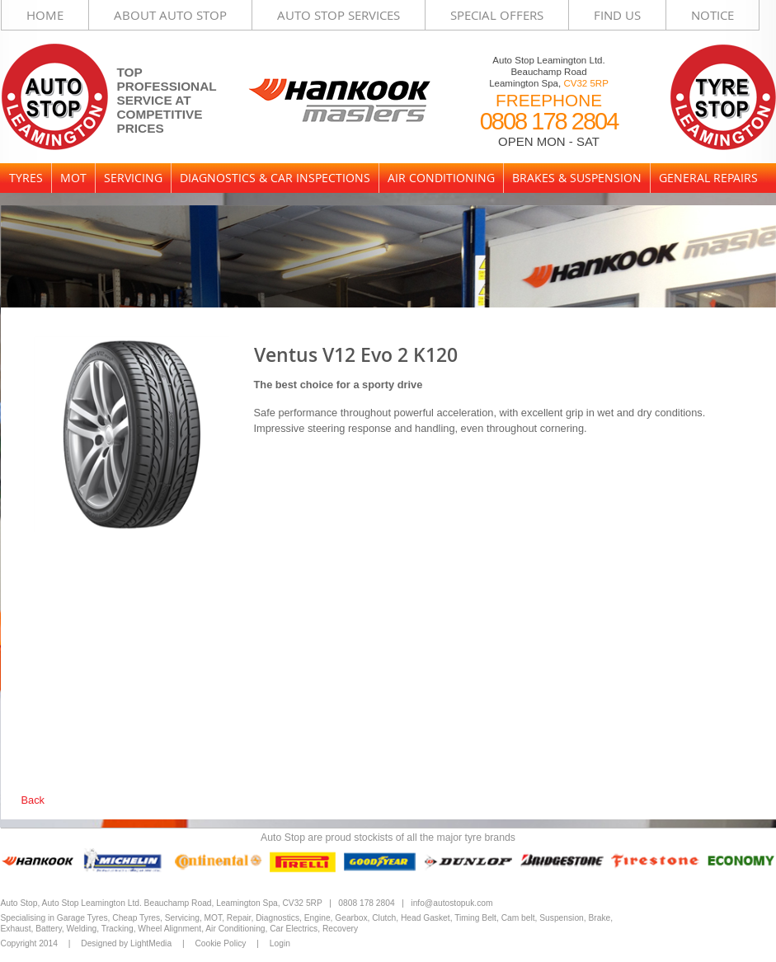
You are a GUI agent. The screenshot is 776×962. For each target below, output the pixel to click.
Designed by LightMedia (126, 943)
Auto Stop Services (338, 15)
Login (280, 943)
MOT (73, 177)
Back (33, 800)
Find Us (617, 15)
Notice (712, 15)
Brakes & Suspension (577, 177)
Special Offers (496, 15)
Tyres (26, 177)
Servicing (133, 177)
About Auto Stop (170, 15)
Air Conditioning (441, 177)
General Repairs (708, 177)
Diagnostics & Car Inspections (275, 177)
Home (44, 15)
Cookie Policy (220, 943)
